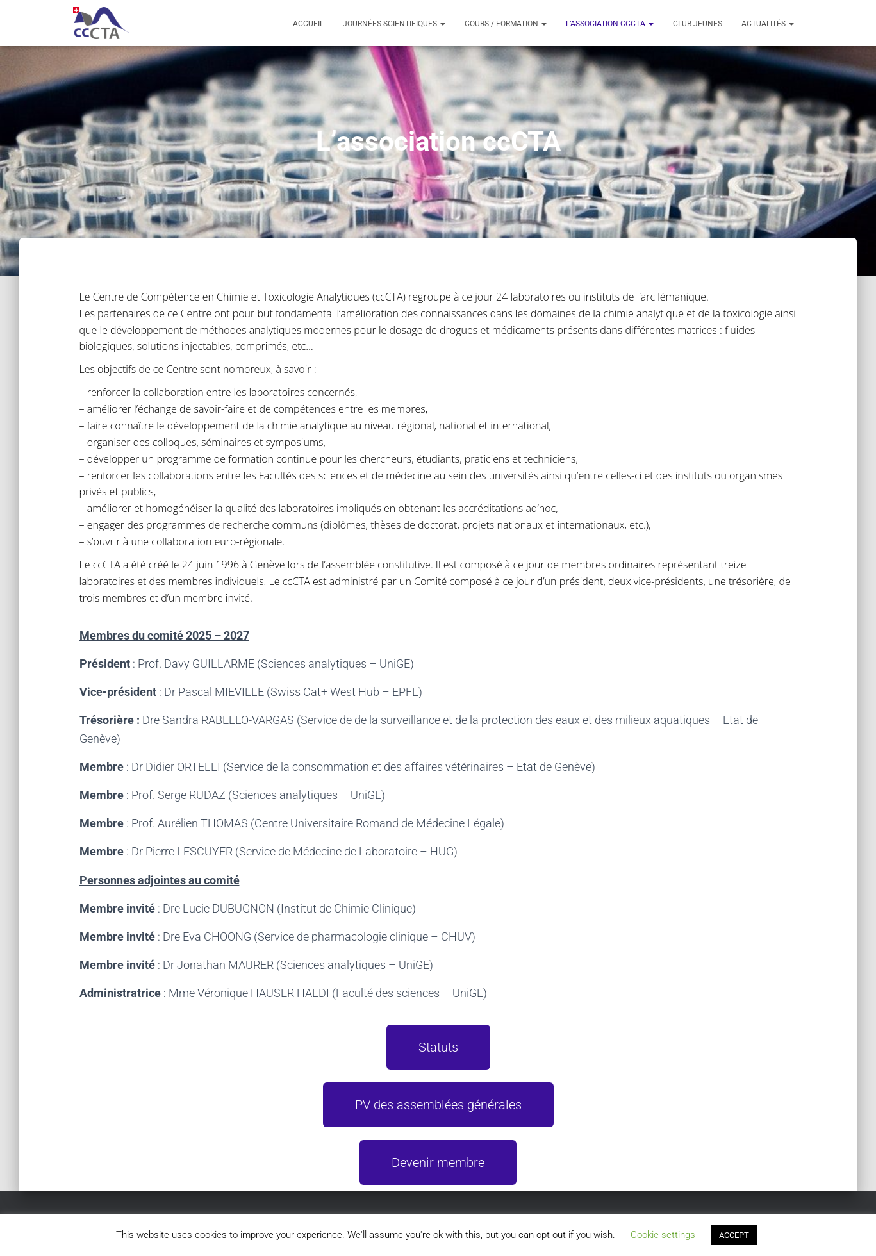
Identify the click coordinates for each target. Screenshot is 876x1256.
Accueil (308, 23)
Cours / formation (506, 23)
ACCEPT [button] (734, 1235)
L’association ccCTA (610, 23)
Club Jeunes (697, 23)
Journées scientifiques (394, 23)
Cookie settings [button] (663, 1235)
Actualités (767, 23)
